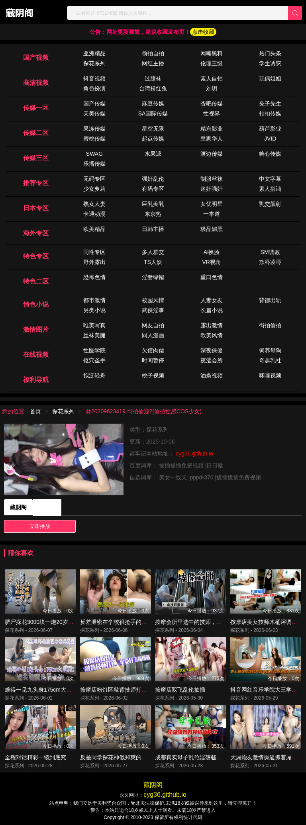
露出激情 (211, 325)
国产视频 (36, 57)
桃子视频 (153, 375)
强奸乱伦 (153, 179)
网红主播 (153, 63)
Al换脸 (212, 252)
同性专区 (94, 252)
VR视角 (211, 262)
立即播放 (39, 526)
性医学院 (94, 350)
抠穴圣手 (94, 360)
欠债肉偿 (153, 350)
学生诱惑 (270, 63)
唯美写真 (94, 325)
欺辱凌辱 (270, 262)
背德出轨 (270, 300)
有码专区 (153, 189)
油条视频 (211, 375)
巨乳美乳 (153, 204)
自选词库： (144, 477)
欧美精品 (94, 229)
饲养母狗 (270, 350)
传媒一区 (36, 107)
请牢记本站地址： (152, 453)
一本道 (211, 214)
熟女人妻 (94, 204)
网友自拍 (153, 325)
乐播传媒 (94, 163)
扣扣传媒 (270, 113)
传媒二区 (36, 132)
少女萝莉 (94, 189)
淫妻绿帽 (153, 277)
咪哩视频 (270, 375)
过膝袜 (153, 78)
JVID (270, 138)
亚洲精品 (94, 53)
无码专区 (94, 179)
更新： (137, 441)
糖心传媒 (270, 154)
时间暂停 (153, 360)
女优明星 (211, 204)
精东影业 (211, 128)
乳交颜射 (270, 204)
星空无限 (153, 128)
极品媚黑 (211, 229)
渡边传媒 (211, 154)
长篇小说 (211, 310)
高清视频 (36, 82)
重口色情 (211, 277)
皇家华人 (211, 138)
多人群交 (153, 252)
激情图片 (36, 329)
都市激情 (94, 300)
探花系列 (94, 63)
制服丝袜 (211, 179)
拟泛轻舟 (94, 375)
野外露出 (94, 262)
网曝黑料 (211, 53)
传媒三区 (36, 157)
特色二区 (36, 281)
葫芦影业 (270, 128)
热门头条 (270, 53)
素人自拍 (211, 78)
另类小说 (94, 310)
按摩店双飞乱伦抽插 (180, 689)
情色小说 (36, 304)
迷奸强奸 (211, 189)
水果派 (153, 154)
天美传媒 (94, 113)
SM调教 (270, 252)
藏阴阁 (18, 507)
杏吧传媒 (211, 103)
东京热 (153, 214)
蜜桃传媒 (94, 138)
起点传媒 (153, 138)
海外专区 (36, 233)
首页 (35, 411)
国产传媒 (94, 103)
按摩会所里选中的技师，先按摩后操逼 (202, 622)
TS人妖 (153, 262)
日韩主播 (153, 229)
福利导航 (36, 379)
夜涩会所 (211, 360)
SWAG (94, 154)
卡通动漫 (94, 214)
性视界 (211, 113)
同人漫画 (153, 335)
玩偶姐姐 (270, 78)
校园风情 (153, 300)
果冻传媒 (94, 128)
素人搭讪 (270, 189)
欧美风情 (211, 335)
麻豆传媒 (153, 103)
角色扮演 (94, 88)
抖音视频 (94, 78)
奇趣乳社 (270, 360)
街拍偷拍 (270, 325)
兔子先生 (270, 103)
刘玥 (211, 88)
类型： (137, 429)
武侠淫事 (153, 310)
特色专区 (36, 256)
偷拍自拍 (153, 53)
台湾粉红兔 (153, 88)
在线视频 (36, 354)
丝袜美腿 (94, 335)
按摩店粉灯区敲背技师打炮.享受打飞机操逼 (134, 689)
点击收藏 (203, 32)
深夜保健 (211, 350)
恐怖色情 (94, 277)
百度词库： (144, 465)
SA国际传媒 (153, 113)
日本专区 (36, 208)
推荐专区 (36, 183)
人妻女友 (211, 300)
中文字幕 (270, 179)
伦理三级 (211, 63)
